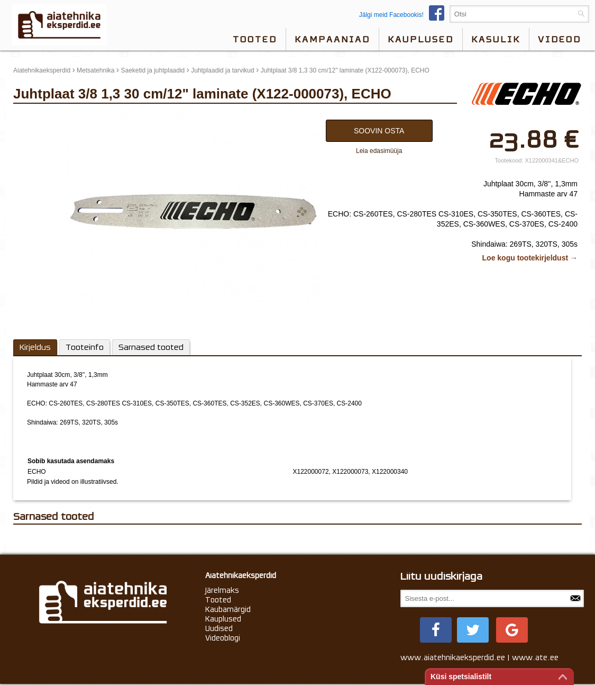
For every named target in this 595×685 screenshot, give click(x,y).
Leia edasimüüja (379, 151)
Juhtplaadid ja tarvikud (222, 70)
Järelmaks (222, 590)
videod (559, 39)
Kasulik (495, 39)
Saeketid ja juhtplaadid (153, 70)
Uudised (219, 628)
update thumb (35, 117)
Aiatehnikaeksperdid (41, 70)
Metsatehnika (95, 70)
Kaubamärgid (228, 609)
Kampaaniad (332, 39)
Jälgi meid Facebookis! (404, 15)
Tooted (255, 39)
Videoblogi (222, 638)
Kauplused (421, 39)
